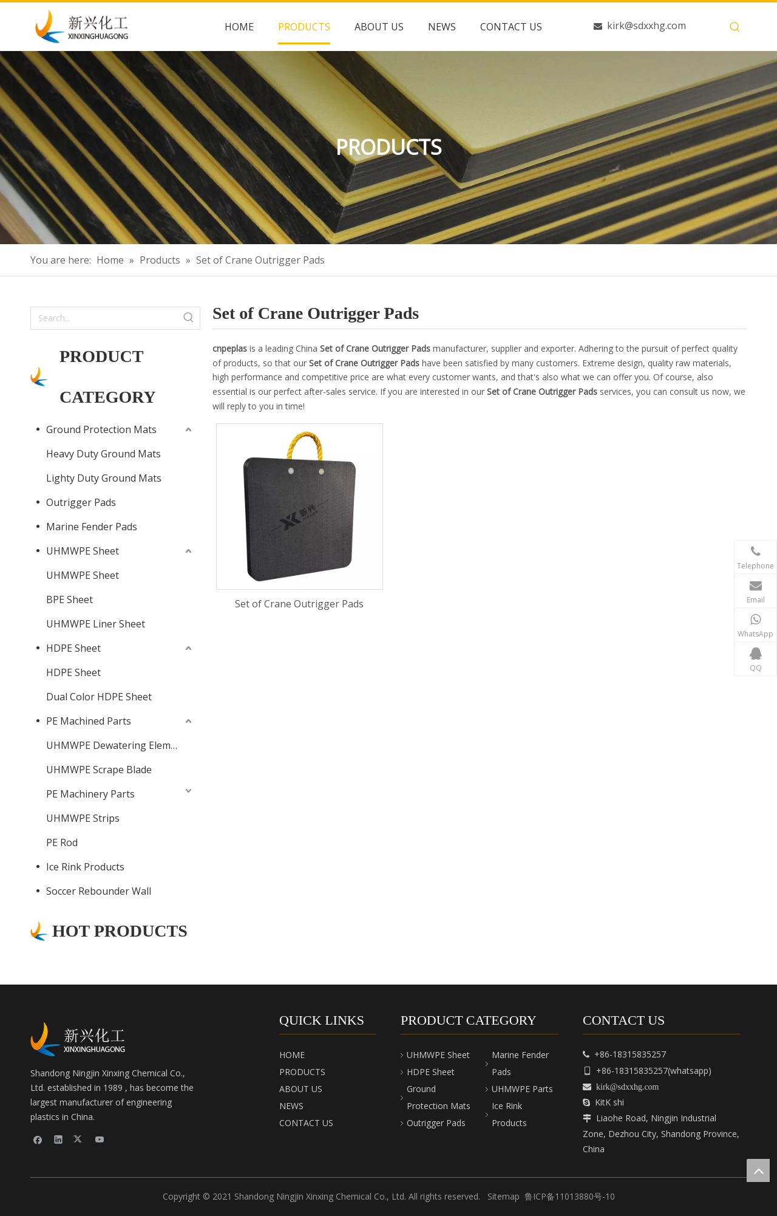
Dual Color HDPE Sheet (99, 696)
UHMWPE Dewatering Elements (118, 745)
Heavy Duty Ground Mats (103, 453)
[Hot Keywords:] (735, 27)
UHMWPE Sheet (82, 551)
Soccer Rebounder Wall (98, 891)
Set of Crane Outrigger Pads (299, 603)
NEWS (291, 1106)
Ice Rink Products (85, 866)
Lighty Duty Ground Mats (103, 478)
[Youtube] (99, 1139)
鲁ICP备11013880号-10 (569, 1196)
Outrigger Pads (81, 502)
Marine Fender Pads (91, 526)
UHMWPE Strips (83, 818)
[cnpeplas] (82, 1039)
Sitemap (503, 1196)
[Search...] (104, 318)
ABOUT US (300, 1089)
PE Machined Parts (88, 721)
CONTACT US (306, 1123)
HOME (292, 1055)
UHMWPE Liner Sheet (95, 623)
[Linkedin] (58, 1139)
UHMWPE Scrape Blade (99, 769)
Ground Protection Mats (101, 429)
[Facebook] (38, 1139)
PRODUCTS (302, 1072)
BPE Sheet (69, 599)
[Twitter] (79, 1139)
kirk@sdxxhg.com (646, 25)
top (758, 1170)
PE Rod (62, 842)
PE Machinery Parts (90, 794)
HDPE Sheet (73, 648)
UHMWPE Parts (522, 1089)
